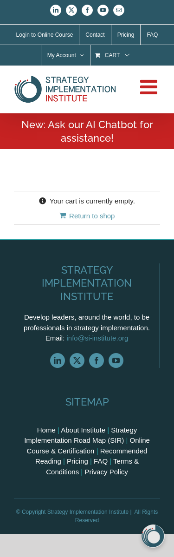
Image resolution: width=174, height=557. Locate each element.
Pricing (77, 461)
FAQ (101, 461)
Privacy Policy (106, 472)
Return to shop (92, 216)
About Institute (83, 430)
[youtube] (116, 360)
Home (46, 430)
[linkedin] (57, 360)
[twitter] (77, 360)
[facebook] (96, 360)
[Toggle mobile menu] (150, 87)
